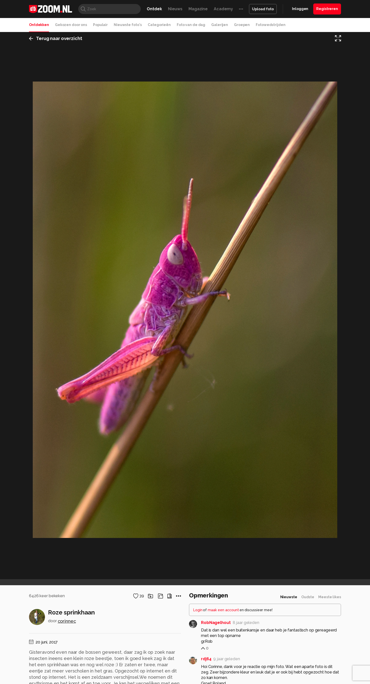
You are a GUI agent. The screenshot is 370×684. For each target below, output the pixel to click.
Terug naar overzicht (55, 38)
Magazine (198, 9)
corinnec (67, 621)
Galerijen (219, 25)
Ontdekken (39, 25)
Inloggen (300, 9)
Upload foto (263, 9)
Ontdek (154, 9)
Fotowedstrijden (270, 25)
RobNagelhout (216, 622)
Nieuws (175, 9)
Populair (100, 25)
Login (197, 610)
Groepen (242, 25)
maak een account (223, 610)
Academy (223, 9)
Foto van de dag (191, 25)
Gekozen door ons (71, 25)
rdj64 (206, 658)
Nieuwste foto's (128, 25)
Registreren (327, 9)
